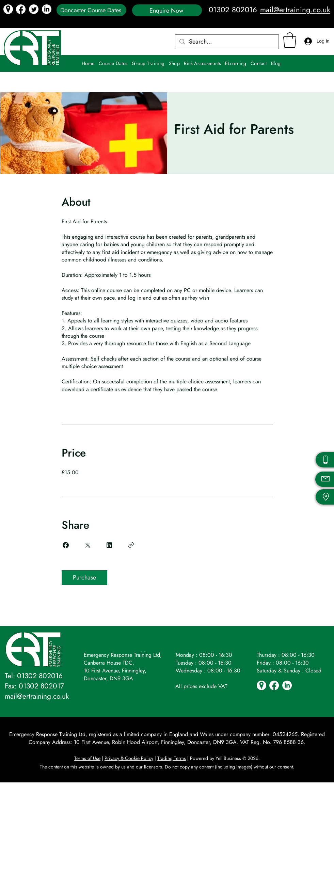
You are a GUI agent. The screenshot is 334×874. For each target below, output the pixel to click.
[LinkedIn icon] (46, 9)
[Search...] (226, 42)
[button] (289, 40)
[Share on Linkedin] (109, 545)
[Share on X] (87, 545)
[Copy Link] (131, 545)
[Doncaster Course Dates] (91, 10)
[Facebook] (21, 9)
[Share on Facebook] (66, 545)
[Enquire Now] (167, 10)
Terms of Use (87, 758)
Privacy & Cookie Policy (129, 758)
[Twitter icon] (33, 9)
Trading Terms (171, 758)
